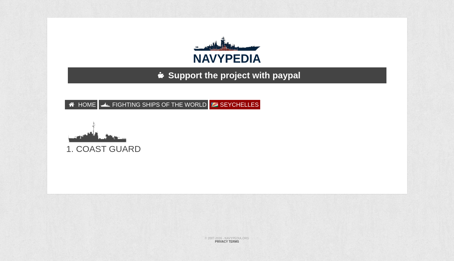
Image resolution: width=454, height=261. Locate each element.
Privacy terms (227, 241)
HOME (81, 104)
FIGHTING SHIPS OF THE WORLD (153, 104)
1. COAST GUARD (103, 143)
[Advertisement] (227, 216)
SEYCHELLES (235, 104)
